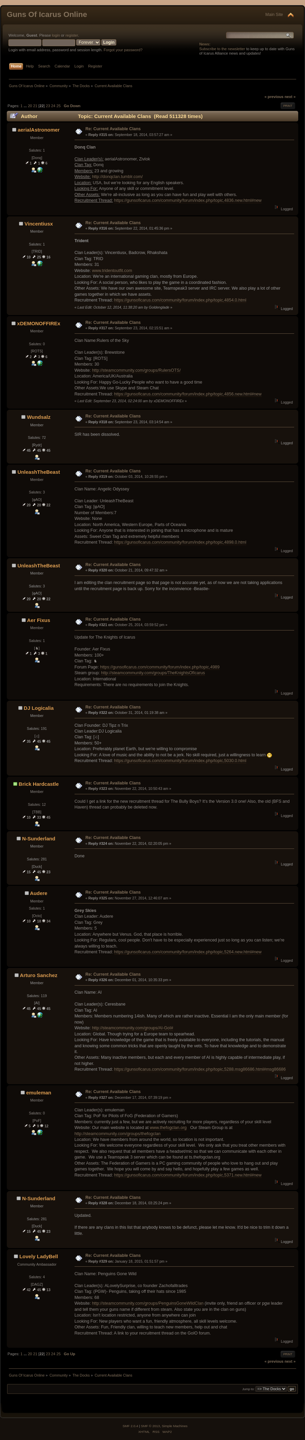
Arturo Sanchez (39, 975)
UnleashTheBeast (38, 472)
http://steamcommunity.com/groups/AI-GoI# (132, 1028)
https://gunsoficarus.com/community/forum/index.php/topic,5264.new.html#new (188, 952)
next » (290, 97)
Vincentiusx (38, 224)
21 (35, 106)
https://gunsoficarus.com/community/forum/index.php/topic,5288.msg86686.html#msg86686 (200, 1069)
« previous (273, 97)
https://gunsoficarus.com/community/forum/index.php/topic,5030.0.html (180, 760)
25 (58, 106)
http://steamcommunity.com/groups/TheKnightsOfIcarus (153, 672)
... (26, 106)
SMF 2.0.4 (130, 1426)
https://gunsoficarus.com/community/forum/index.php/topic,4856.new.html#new (188, 394)
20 (30, 106)
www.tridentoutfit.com (112, 270)
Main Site (274, 14)
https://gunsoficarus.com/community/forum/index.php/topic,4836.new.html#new (188, 200)
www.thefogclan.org (168, 1127)
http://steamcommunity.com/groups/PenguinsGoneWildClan (147, 1303)
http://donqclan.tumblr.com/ (117, 176)
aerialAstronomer (39, 130)
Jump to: (248, 1389)
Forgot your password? (123, 50)
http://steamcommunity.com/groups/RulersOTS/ (136, 370)
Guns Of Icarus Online (47, 14)
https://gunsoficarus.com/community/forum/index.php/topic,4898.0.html (180, 542)
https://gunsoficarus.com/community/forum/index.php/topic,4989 (160, 667)
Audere (38, 893)
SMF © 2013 (150, 1426)
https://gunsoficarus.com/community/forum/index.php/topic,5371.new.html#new (188, 1175)
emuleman (38, 1092)
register (71, 35)
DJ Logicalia (39, 708)
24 (53, 106)
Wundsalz (38, 417)
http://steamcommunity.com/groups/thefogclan (118, 1133)
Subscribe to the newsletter (222, 49)
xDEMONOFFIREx (38, 323)
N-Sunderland (38, 838)
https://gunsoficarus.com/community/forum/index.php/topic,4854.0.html (180, 300)
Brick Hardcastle (39, 784)
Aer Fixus (38, 620)
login (56, 35)
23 (48, 106)
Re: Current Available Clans (113, 129)
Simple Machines (174, 1426)
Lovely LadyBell (38, 1256)
